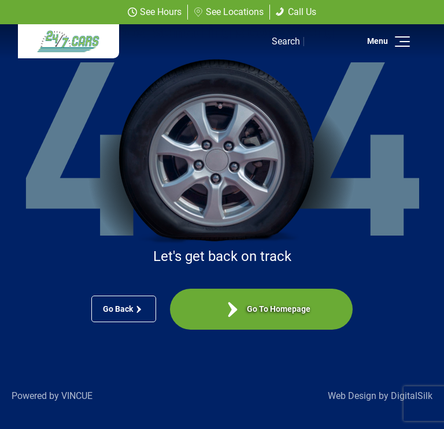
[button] (400, 41)
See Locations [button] (229, 11)
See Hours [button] (155, 11)
